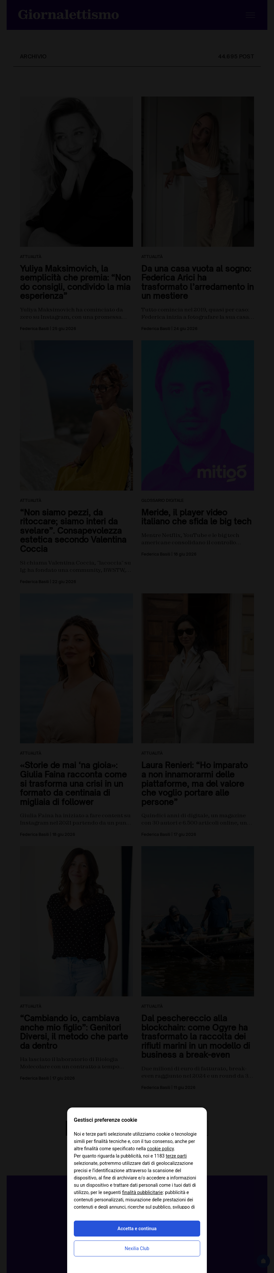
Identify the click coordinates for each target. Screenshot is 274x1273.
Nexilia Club (137, 1248)
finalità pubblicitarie (142, 1192)
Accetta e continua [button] (136, 1228)
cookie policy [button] (160, 1148)
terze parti (176, 1156)
